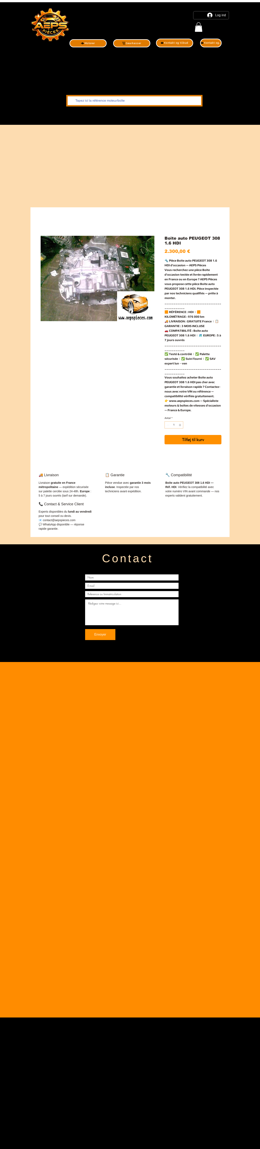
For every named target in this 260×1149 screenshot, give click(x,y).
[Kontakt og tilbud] (174, 43)
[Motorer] (88, 43)
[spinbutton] (174, 425)
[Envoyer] (100, 634)
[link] (199, 27)
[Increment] (180, 425)
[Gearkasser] (131, 43)
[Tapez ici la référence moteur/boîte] (134, 100)
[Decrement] (167, 425)
